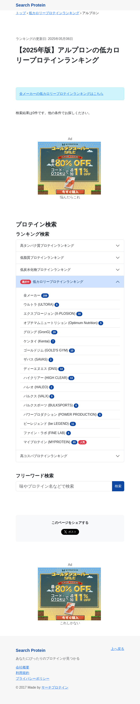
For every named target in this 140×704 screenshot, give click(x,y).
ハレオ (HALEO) (39, 387)
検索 (118, 486)
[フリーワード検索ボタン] (64, 486)
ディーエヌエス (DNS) (44, 369)
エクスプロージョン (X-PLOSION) (53, 314)
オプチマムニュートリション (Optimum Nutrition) (63, 323)
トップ (21, 13)
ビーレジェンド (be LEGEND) (50, 424)
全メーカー (36, 295)
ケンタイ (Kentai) (39, 341)
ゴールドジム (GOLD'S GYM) (49, 351)
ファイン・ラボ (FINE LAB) (47, 433)
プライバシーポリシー (32, 678)
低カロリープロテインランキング (54, 13)
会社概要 (22, 667)
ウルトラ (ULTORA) (41, 305)
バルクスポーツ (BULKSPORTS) (51, 405)
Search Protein (30, 5)
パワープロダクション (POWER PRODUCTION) (63, 415)
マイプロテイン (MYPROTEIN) (55, 442)
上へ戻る (117, 649)
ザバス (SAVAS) (38, 360)
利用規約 (22, 673)
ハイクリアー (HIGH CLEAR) (49, 378)
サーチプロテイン (54, 687)
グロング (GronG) (40, 332)
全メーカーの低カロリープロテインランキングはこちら (61, 93)
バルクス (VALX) (39, 396)
